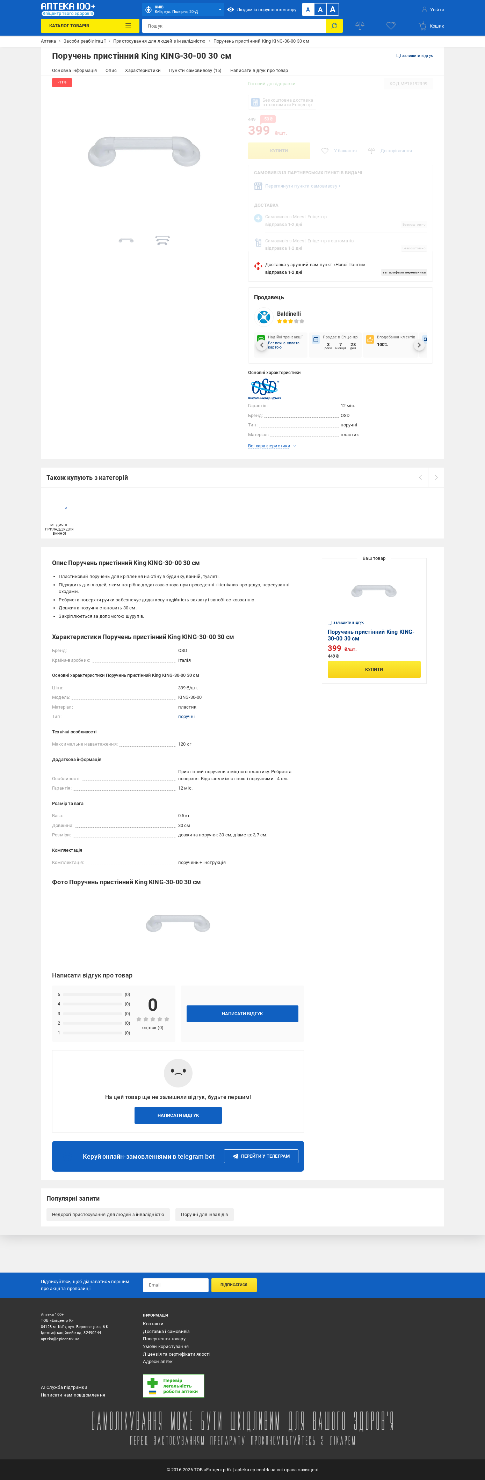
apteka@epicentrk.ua (60, 1339)
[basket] (431, 25)
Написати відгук (242, 1013)
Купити (279, 150)
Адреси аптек (157, 1361)
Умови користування (166, 1346)
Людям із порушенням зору (261, 9)
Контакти (153, 1323)
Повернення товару (164, 1338)
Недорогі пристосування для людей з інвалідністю (108, 1214)
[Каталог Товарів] (90, 26)
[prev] (420, 477)
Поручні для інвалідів (204, 1214)
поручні (186, 716)
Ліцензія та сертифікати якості (176, 1354)
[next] (436, 477)
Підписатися (233, 1285)
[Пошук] (334, 26)
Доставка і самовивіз (166, 1331)
